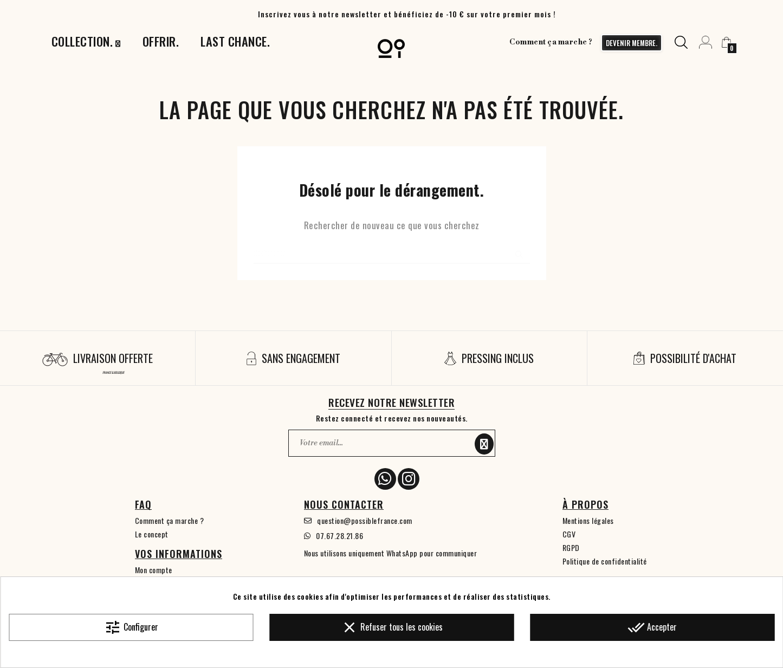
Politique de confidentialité (604, 561)
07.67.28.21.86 (339, 535)
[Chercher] (392, 253)
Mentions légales (588, 520)
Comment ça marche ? (549, 42)
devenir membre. (629, 42)
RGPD (571, 547)
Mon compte (153, 569)
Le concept (152, 534)
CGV (569, 534)
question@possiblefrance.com (364, 520)
